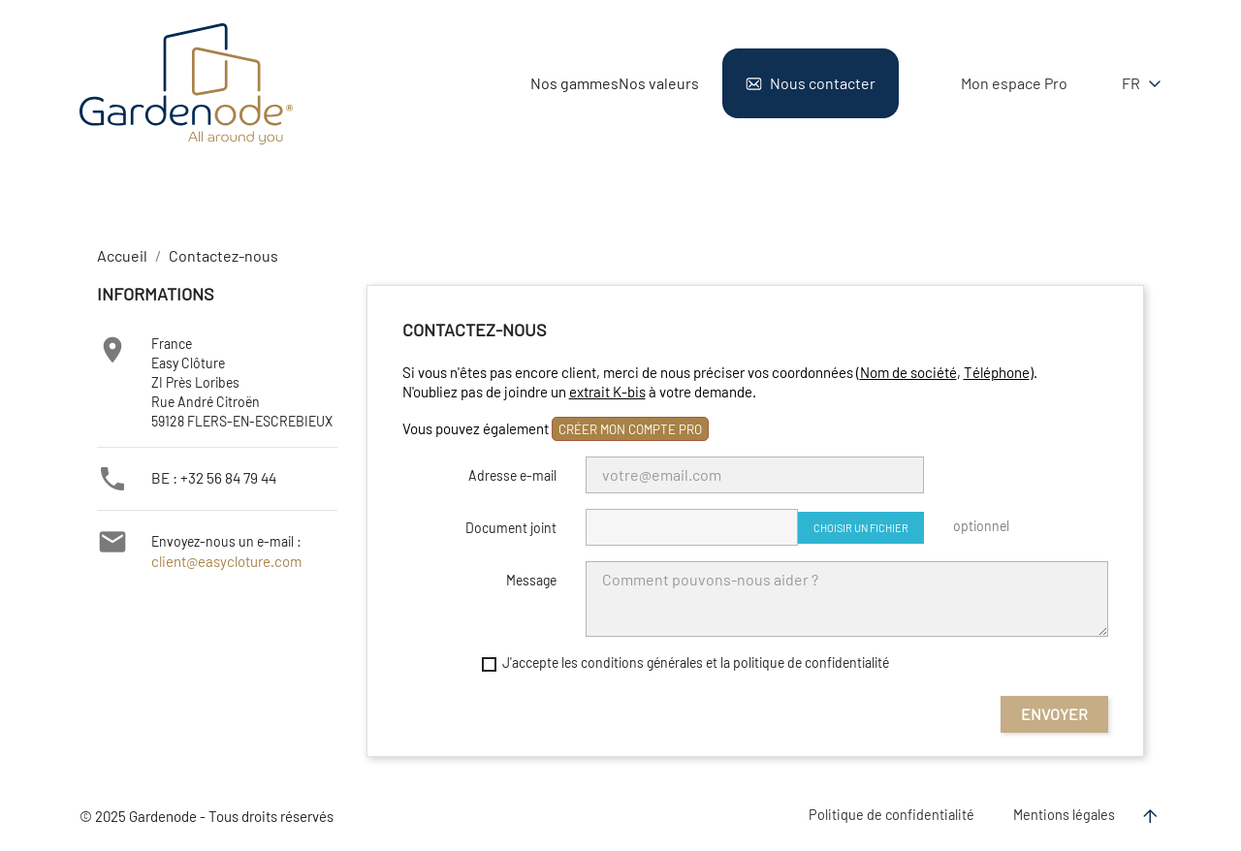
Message (531, 580)
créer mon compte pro (630, 429)
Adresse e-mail (512, 475)
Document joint (511, 528)
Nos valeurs (659, 83)
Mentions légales (1064, 814)
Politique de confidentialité (891, 814)
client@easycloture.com (218, 562)
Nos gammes (574, 83)
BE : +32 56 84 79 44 (210, 477)
